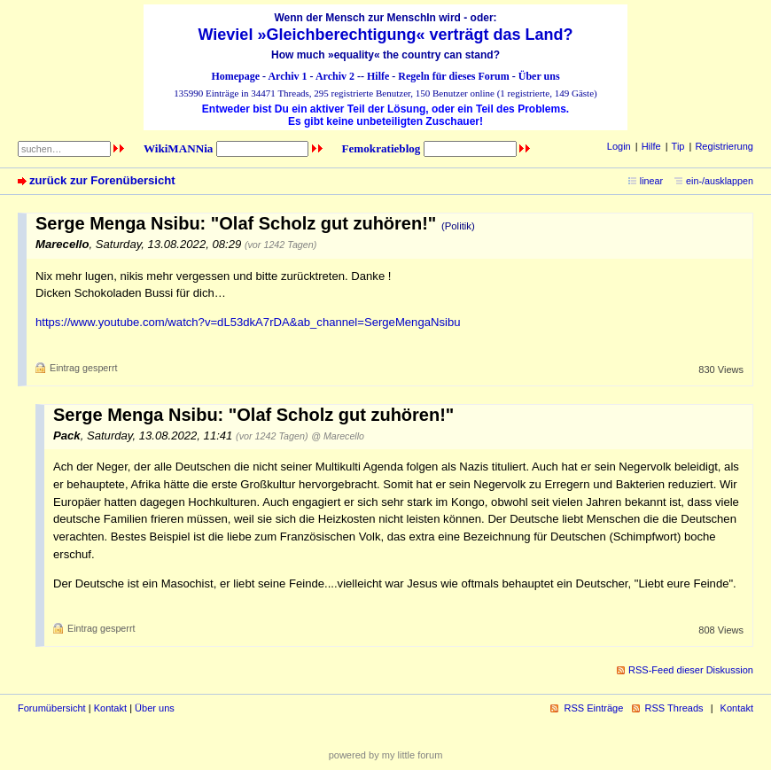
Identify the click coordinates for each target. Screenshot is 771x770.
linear (651, 180)
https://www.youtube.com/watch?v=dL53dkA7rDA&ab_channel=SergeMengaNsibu (248, 322)
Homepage (235, 76)
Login (619, 146)
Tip (678, 146)
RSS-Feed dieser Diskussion (690, 670)
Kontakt (110, 708)
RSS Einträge (593, 708)
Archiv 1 (287, 76)
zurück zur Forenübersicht (102, 180)
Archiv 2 (334, 76)
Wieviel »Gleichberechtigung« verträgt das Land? (386, 34)
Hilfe (378, 76)
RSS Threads (674, 708)
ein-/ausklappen (719, 180)
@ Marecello (337, 436)
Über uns (539, 76)
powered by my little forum (386, 755)
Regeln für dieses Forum (453, 76)
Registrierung (724, 146)
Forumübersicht (52, 708)
